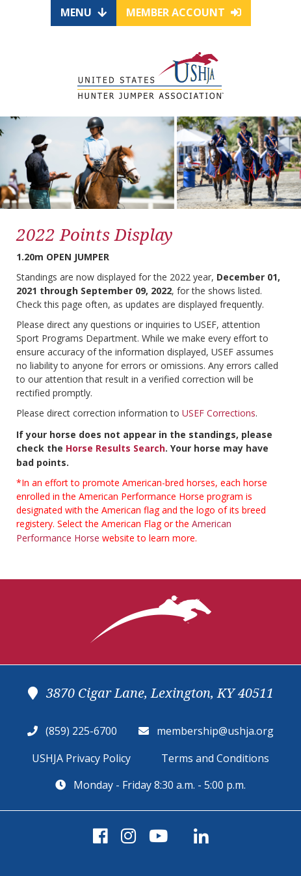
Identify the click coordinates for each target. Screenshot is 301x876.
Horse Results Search (115, 448)
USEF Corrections (218, 413)
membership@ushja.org (215, 731)
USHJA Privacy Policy (81, 758)
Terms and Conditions (215, 758)
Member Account (183, 12)
